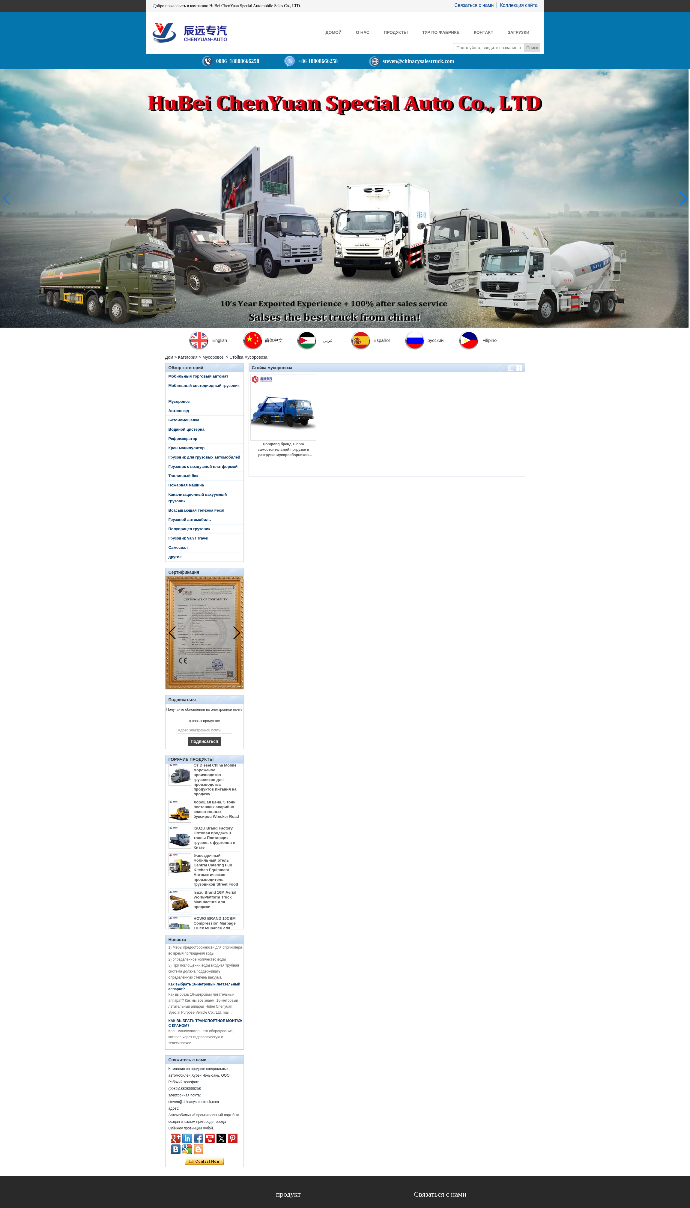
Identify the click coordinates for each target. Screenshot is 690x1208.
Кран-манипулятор (187, 448)
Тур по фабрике (440, 32)
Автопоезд (179, 410)
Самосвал (178, 547)
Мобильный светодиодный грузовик (204, 385)
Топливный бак (183, 476)
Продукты (396, 32)
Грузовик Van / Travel (188, 538)
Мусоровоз (213, 357)
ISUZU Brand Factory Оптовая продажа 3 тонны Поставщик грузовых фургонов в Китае (214, 840)
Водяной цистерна (187, 429)
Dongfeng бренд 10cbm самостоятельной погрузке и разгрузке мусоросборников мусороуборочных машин (283, 450)
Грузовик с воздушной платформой (203, 466)
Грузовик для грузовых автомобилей (204, 457)
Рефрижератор (183, 438)
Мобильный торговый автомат (199, 376)
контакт (483, 32)
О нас (362, 32)
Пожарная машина (186, 485)
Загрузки (518, 32)
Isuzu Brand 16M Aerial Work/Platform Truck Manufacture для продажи (215, 902)
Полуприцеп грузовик (190, 529)
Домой (334, 32)
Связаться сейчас (204, 1161)
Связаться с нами (474, 5)
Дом (169, 357)
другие (175, 557)
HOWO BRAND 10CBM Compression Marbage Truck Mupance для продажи (215, 928)
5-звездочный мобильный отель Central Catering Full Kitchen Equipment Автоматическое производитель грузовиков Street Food (216, 872)
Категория (188, 357)
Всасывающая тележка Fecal (197, 510)
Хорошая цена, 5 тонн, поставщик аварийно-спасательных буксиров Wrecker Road (216, 811)
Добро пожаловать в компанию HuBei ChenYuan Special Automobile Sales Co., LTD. (227, 6)
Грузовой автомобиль (190, 519)
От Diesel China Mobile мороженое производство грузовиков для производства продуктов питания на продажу (215, 782)
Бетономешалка (184, 420)
